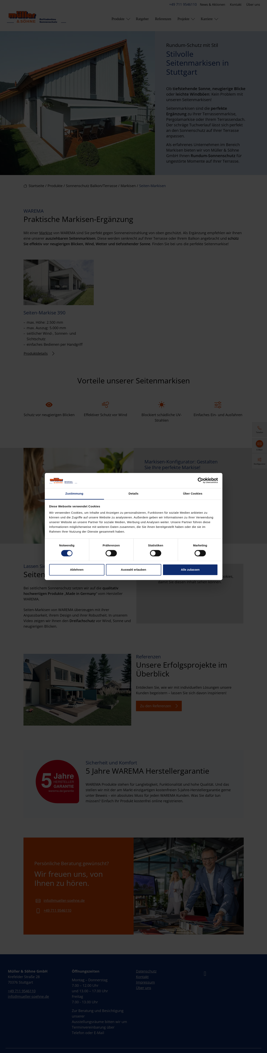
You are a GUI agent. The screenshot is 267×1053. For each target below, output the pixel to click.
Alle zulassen (190, 569)
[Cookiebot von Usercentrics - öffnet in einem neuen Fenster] (200, 481)
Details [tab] (134, 493)
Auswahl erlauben (133, 569)
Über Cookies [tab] (192, 493)
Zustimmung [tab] (74, 493)
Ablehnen (76, 569)
